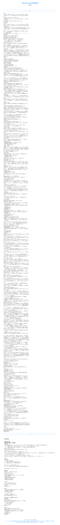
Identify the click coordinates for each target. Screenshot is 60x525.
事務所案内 (42, 522)
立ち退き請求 (20, 521)
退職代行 (28, 521)
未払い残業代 (52, 521)
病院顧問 (35, 522)
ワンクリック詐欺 (43, 521)
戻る (30, 10)
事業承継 (17, 522)
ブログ (38, 522)
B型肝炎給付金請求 (30, 522)
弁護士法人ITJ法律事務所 (30, 3)
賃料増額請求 (15, 521)
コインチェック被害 (9, 521)
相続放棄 (32, 521)
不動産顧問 (24, 521)
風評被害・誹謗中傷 (23, 522)
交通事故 (37, 521)
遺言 (35, 521)
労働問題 (47, 521)
